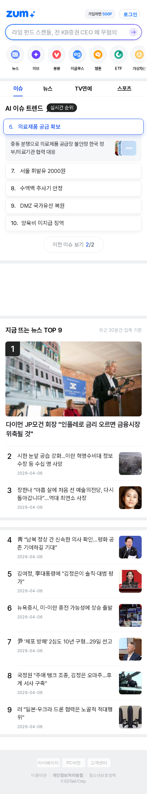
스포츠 (124, 88)
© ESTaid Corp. (73, 781)
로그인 (130, 14)
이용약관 (38, 775)
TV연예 (83, 88)
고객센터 (98, 762)
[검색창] (65, 32)
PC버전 (73, 762)
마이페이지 (48, 762)
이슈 (18, 88)
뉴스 (47, 88)
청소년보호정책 (102, 775)
